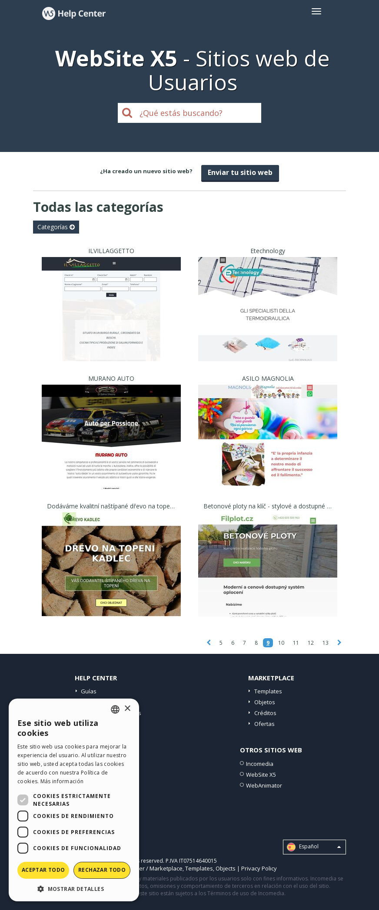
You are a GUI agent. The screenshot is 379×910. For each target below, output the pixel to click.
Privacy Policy (259, 868)
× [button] (127, 709)
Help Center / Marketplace (148, 868)
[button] (73, 888)
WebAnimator (264, 785)
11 (296, 642)
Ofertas (264, 724)
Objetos (264, 702)
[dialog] (74, 800)
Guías (88, 691)
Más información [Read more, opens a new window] (62, 781)
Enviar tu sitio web (240, 172)
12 (311, 642)
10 (281, 642)
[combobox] (115, 709)
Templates (268, 691)
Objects (226, 868)
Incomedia (259, 764)
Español (314, 847)
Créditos (265, 713)
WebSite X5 (261, 774)
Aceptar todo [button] (43, 870)
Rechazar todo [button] (102, 870)
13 (325, 642)
